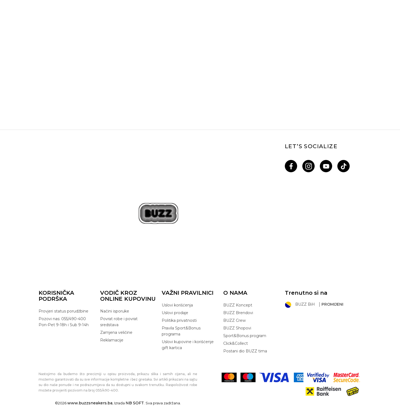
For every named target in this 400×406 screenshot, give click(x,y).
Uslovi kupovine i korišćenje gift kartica (188, 344)
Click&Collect (235, 343)
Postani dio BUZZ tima (245, 351)
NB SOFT (135, 403)
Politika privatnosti (179, 320)
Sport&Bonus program (244, 335)
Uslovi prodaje (175, 312)
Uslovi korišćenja (177, 305)
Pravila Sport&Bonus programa (181, 331)
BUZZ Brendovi (238, 312)
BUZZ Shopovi (237, 328)
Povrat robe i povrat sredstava (119, 321)
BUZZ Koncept (237, 305)
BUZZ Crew (234, 320)
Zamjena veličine (116, 332)
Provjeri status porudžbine (63, 311)
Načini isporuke (114, 311)
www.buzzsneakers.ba (89, 403)
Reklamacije (111, 340)
